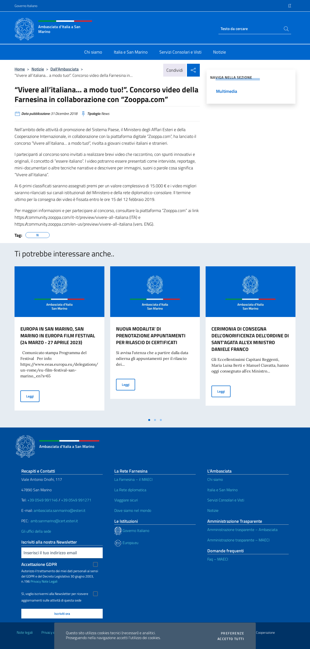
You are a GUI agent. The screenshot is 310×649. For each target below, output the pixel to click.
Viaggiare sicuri (126, 500)
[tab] (149, 420)
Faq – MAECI (217, 559)
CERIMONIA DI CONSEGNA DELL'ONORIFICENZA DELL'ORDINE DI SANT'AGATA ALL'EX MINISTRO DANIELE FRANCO (250, 339)
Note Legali (49, 581)
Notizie (37, 69)
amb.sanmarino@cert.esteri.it (54, 521)
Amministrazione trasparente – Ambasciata (242, 529)
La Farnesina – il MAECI (133, 479)
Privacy (36, 581)
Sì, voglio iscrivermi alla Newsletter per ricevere (54, 593)
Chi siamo (215, 479)
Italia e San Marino (222, 490)
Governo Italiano (26, 5)
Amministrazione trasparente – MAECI (238, 540)
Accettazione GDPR (39, 564)
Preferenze (232, 633)
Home (20, 69)
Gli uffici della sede (36, 531)
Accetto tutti (230, 639)
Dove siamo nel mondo (132, 510)
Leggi (32, 396)
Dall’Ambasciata (64, 69)
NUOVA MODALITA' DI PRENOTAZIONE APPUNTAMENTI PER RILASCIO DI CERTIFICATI (151, 335)
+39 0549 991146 (42, 500)
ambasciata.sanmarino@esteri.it (59, 510)
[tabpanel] (59, 340)
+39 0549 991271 (76, 500)
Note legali (25, 632)
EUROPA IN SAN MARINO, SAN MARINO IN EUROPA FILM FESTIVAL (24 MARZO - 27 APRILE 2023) (57, 335)
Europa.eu (126, 543)
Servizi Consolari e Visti (225, 500)
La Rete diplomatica (130, 490)
